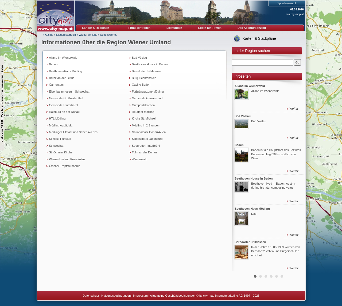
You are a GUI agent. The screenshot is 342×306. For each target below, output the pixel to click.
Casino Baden (141, 84)
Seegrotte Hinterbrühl (146, 145)
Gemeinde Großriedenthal (66, 98)
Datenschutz (91, 295)
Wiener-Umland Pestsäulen (67, 159)
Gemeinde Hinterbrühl (63, 105)
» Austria (48, 34)
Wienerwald (139, 159)
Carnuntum (56, 84)
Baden (53, 64)
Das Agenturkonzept (252, 27)
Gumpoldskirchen (143, 105)
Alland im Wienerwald (63, 57)
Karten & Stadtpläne (259, 38)
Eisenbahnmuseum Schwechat (69, 91)
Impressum (140, 295)
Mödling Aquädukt (60, 125)
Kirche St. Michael (144, 118)
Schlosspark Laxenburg (147, 138)
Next (298, 176)
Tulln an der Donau (144, 152)
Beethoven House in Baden (150, 64)
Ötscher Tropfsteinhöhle (64, 166)
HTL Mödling (57, 118)
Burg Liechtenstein (144, 78)
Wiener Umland (88, 34)
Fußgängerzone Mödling (148, 91)
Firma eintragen (140, 27)
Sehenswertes (108, 34)
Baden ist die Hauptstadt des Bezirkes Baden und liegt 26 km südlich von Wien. (276, 154)
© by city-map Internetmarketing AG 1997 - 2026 (227, 295)
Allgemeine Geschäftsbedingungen (173, 295)
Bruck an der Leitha (62, 78)
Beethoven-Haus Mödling (65, 71)
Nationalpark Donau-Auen (149, 132)
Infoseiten (243, 76)
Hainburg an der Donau (64, 111)
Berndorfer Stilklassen (146, 71)
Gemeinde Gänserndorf (147, 98)
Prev (239, 176)
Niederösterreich (66, 34)
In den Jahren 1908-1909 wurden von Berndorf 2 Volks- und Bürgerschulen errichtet (275, 251)
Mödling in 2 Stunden (146, 125)
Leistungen (174, 27)
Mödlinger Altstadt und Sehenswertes (73, 132)
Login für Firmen (209, 27)
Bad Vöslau (139, 57)
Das (253, 213)
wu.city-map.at (295, 14)
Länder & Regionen (95, 27)
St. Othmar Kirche (60, 152)
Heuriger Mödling (143, 111)
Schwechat (56, 145)
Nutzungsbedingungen (116, 295)
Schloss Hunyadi (60, 138)
